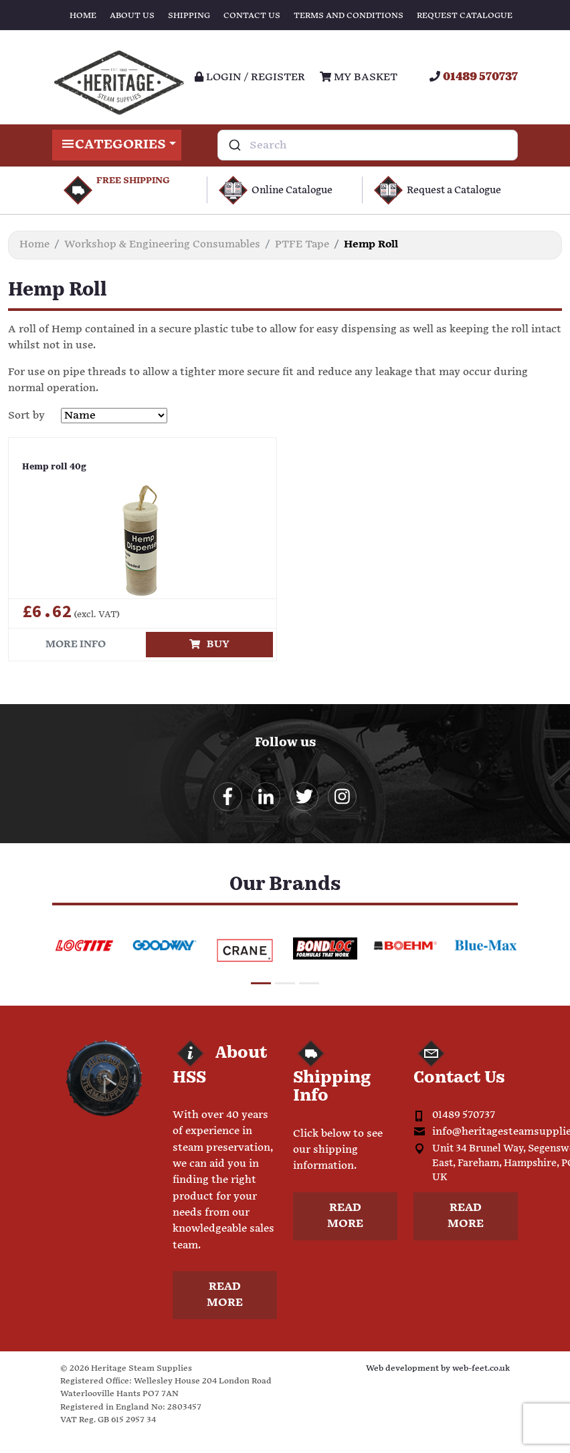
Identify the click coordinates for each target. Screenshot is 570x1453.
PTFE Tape (302, 244)
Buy (209, 644)
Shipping (189, 16)
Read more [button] (225, 1294)
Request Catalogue (464, 16)
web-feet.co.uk (481, 1368)
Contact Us (251, 16)
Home (83, 16)
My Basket (358, 77)
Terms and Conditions (348, 16)
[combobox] (367, 145)
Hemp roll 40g (54, 467)
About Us (132, 16)
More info (75, 644)
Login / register (250, 77)
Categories (117, 145)
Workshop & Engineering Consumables (162, 244)
